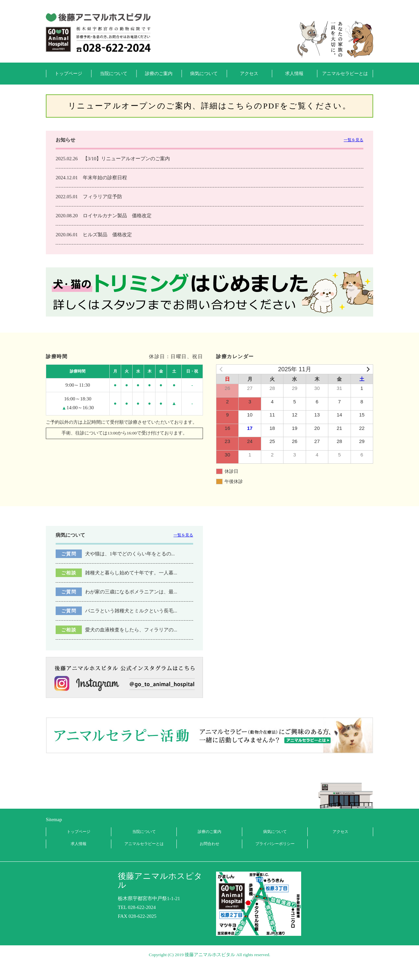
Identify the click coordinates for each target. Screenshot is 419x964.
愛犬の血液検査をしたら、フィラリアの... (131, 629)
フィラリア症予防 (102, 196)
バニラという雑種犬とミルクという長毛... (131, 610)
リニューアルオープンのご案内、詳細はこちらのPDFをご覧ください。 (209, 106)
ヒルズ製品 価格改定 (107, 234)
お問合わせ (209, 843)
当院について (113, 73)
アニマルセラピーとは (345, 73)
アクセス (249, 73)
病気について (204, 73)
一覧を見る (353, 140)
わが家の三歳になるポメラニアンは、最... (131, 591)
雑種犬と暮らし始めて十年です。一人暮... (131, 572)
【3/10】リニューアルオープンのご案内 (126, 158)
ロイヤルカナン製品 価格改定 (117, 215)
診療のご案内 (159, 73)
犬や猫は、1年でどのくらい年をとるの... (130, 553)
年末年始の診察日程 (105, 177)
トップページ (68, 73)
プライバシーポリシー (275, 843)
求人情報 (294, 73)
